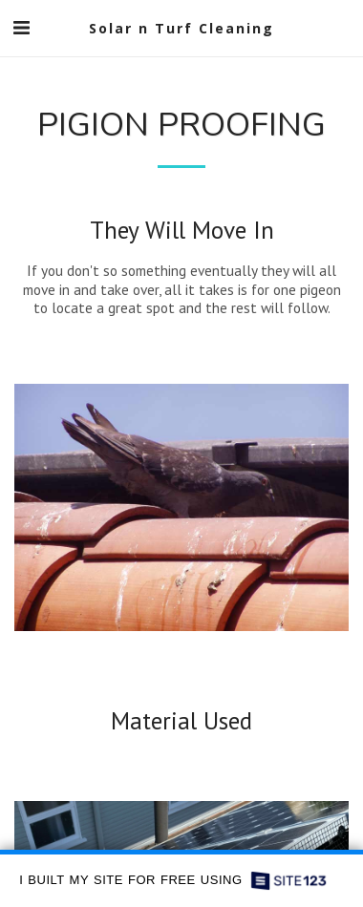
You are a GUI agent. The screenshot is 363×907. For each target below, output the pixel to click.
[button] (21, 28)
